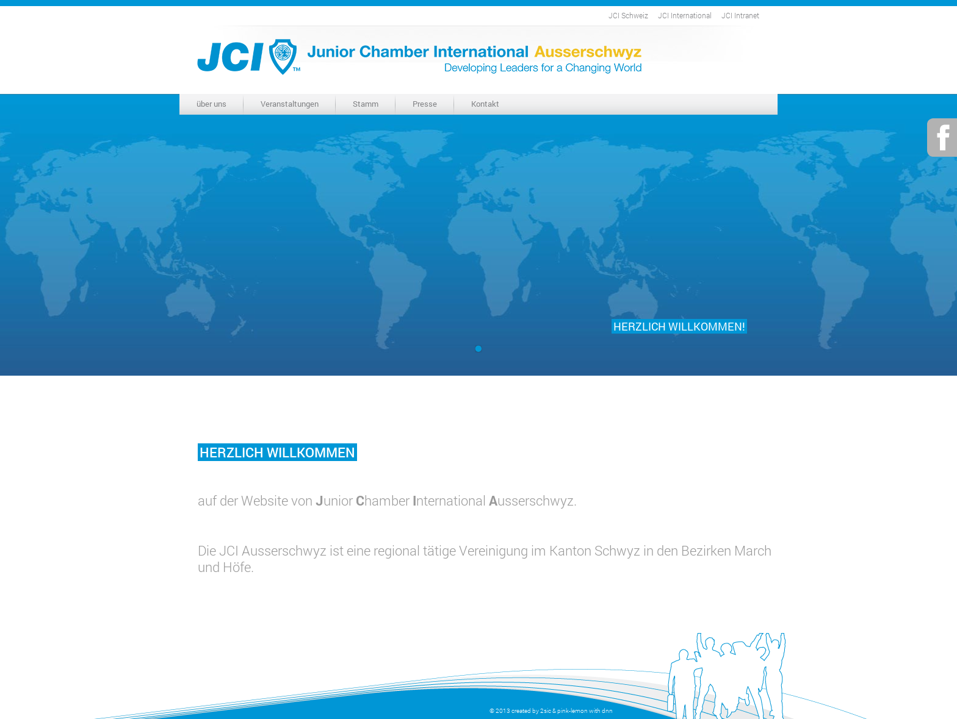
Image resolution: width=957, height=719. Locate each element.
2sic (545, 711)
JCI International (685, 15)
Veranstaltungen (290, 103)
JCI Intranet (740, 15)
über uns (211, 103)
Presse (425, 103)
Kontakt (485, 103)
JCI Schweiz (628, 15)
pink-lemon (572, 711)
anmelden (473, 711)
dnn (607, 711)
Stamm (365, 103)
